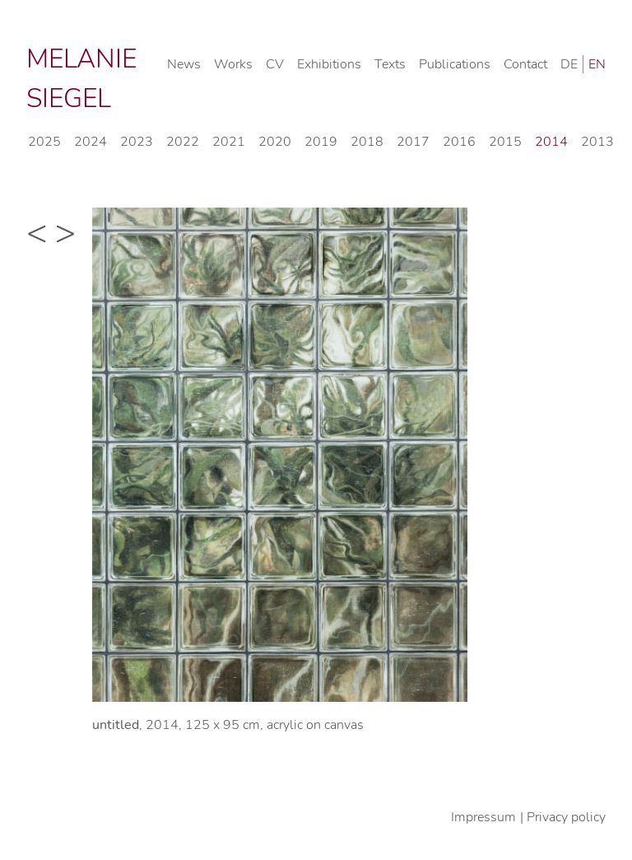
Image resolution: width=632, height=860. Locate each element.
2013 (597, 142)
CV (275, 64)
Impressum (483, 817)
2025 (44, 142)
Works (233, 64)
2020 (274, 142)
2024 (90, 142)
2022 (182, 142)
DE (569, 64)
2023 (136, 142)
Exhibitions (329, 64)
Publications (454, 64)
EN (597, 64)
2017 (413, 142)
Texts (390, 64)
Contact (525, 64)
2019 (320, 142)
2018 (367, 142)
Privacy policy (566, 817)
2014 (551, 142)
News (184, 64)
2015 (505, 142)
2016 (459, 142)
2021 (228, 142)
